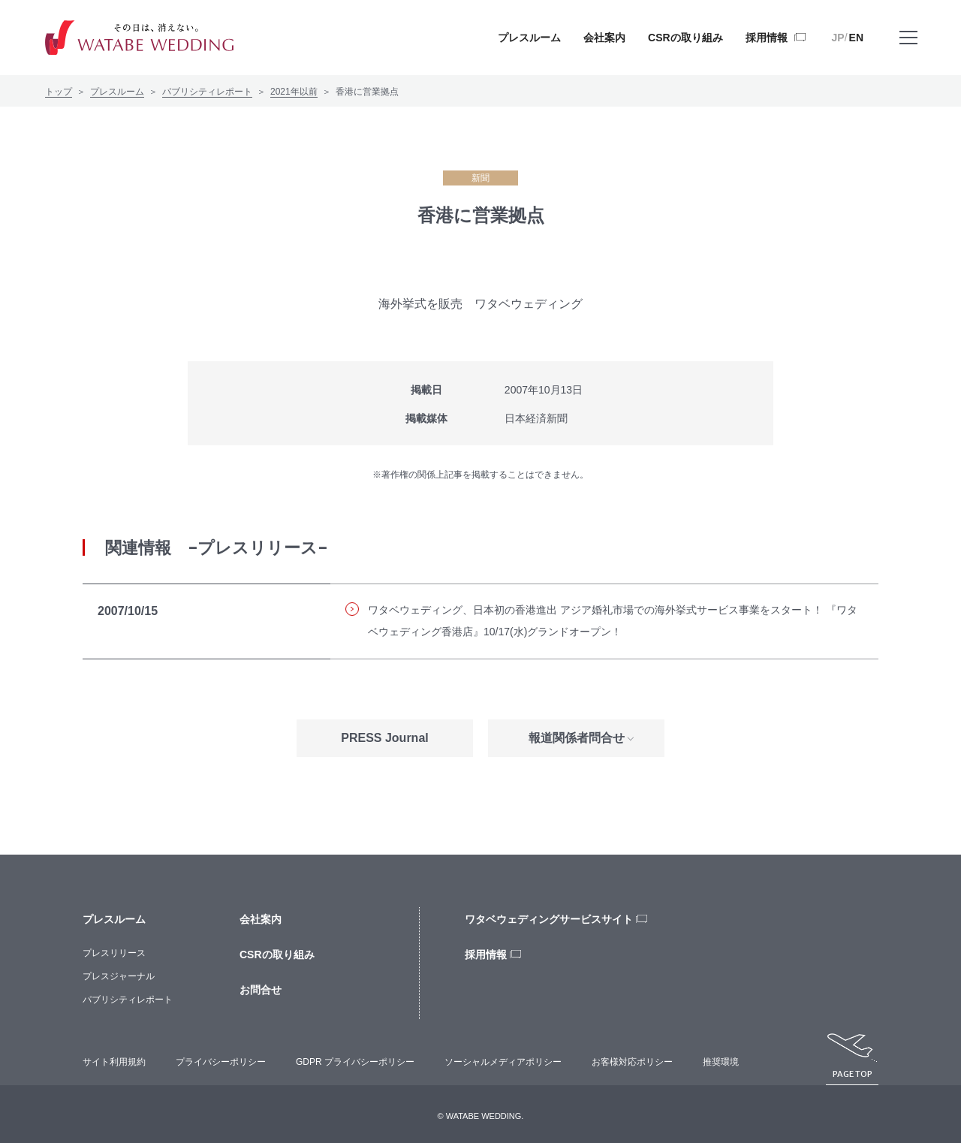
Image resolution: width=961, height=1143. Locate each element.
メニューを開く (908, 48)
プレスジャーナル (119, 976)
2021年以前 (294, 91)
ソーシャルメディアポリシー (503, 1062)
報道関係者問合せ (577, 737)
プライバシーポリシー (221, 1062)
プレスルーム (117, 91)
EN (856, 38)
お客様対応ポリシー (632, 1062)
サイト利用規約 (114, 1062)
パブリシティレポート (207, 91)
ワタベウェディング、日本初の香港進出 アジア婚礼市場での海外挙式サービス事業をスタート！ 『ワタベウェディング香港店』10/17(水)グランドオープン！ (601, 621)
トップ (58, 91)
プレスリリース (114, 953)
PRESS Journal (384, 737)
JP (838, 38)
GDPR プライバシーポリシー (355, 1062)
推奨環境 (721, 1062)
